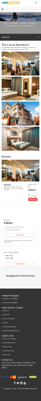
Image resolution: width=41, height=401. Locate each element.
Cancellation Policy (8, 343)
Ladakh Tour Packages (9, 302)
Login (37, 2)
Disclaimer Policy (8, 351)
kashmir (6, 37)
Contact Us (6, 314)
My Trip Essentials (8, 318)
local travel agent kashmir (10, 330)
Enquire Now (20, 264)
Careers (5, 322)
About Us (5, 310)
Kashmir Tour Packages (10, 298)
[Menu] (2, 9)
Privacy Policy (7, 347)
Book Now (33, 199)
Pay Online (6, 355)
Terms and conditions (9, 339)
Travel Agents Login (9, 326)
